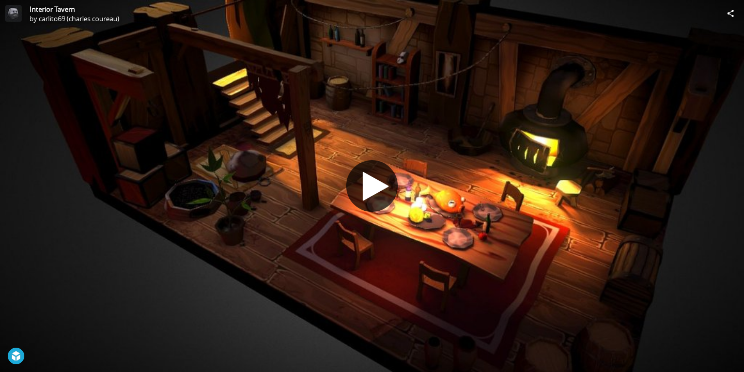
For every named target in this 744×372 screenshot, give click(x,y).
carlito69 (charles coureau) (79, 18)
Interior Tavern (52, 9)
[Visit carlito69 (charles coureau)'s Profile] (13, 13)
